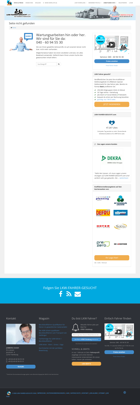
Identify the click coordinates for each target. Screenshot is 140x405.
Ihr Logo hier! (112, 257)
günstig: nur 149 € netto (106, 99)
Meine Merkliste (50, 3)
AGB (67, 393)
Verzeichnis (29, 3)
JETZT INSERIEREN (111, 104)
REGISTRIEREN (123, 3)
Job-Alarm (93, 393)
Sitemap (102, 393)
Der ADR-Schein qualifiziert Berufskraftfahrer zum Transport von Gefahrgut (53, 332)
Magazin (38, 3)
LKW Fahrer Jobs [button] (80, 3)
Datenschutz (75, 393)
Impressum (41, 393)
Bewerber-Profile (95, 3)
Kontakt (85, 393)
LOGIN (131, 3)
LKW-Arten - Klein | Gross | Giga (51, 344)
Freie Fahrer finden (112, 65)
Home (14, 28)
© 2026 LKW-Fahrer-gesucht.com (21, 393)
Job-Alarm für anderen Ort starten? (86, 343)
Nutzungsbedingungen (56, 393)
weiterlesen (124, 178)
